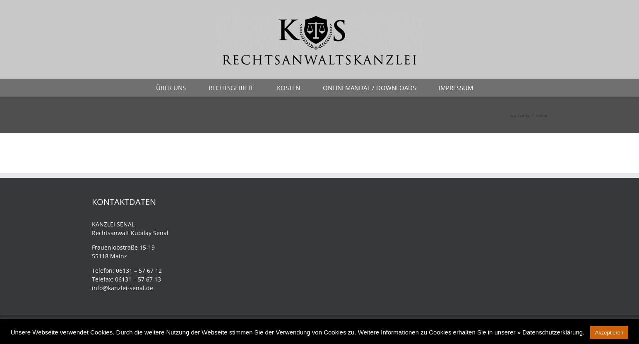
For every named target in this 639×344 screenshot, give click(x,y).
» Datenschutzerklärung (550, 332)
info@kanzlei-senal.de (122, 288)
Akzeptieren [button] (609, 333)
